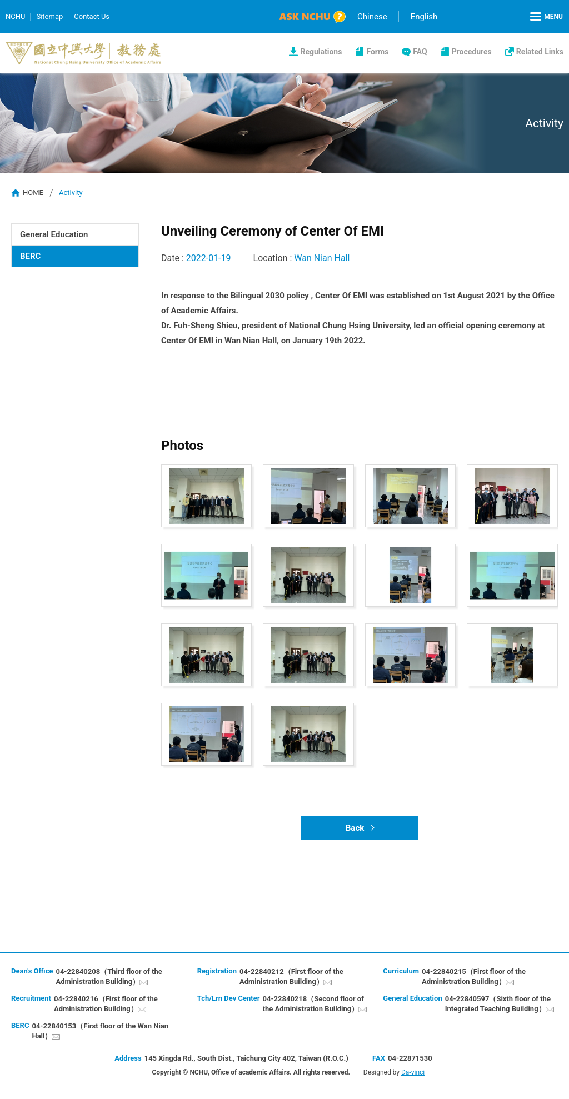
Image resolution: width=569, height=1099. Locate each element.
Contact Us (91, 16)
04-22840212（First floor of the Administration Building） (291, 976)
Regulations (321, 51)
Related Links (539, 51)
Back (355, 828)
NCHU (15, 16)
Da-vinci (413, 1072)
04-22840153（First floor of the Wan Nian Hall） (100, 1031)
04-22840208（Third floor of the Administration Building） (109, 976)
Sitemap (49, 16)
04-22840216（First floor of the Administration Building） (106, 1004)
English (424, 17)
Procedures (472, 51)
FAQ (420, 51)
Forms (377, 51)
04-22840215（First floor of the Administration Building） (474, 976)
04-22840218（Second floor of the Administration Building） (313, 1004)
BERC (30, 256)
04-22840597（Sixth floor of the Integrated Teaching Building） (498, 1004)
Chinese (372, 17)
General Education (54, 234)
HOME (33, 192)
